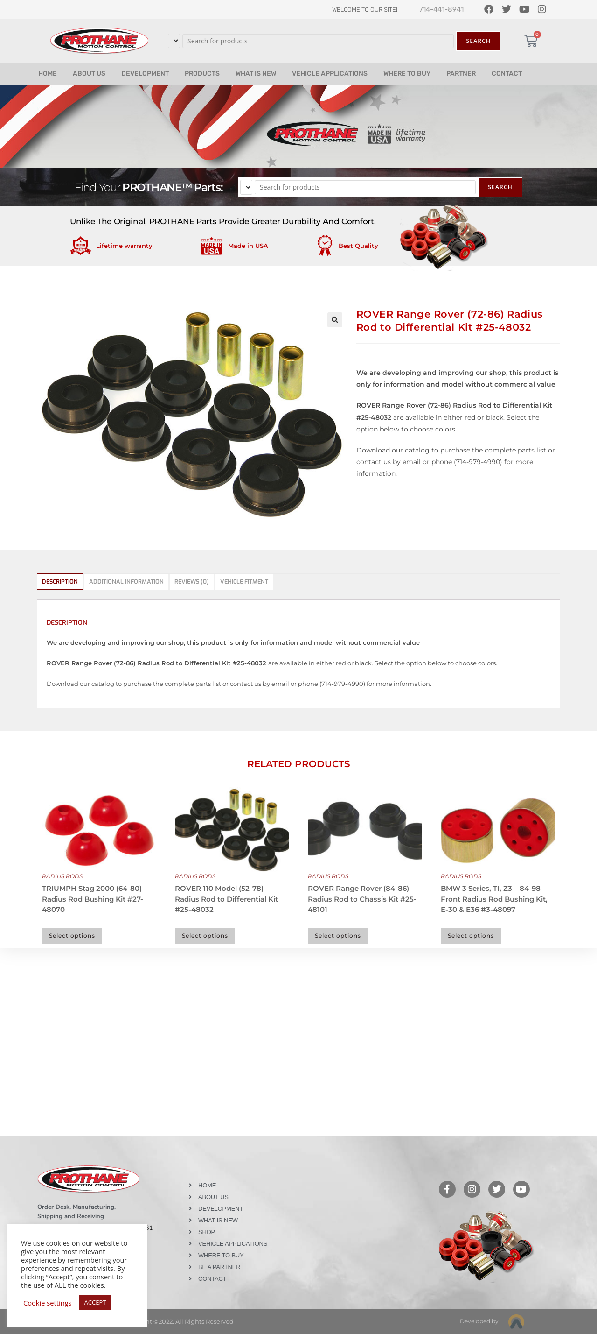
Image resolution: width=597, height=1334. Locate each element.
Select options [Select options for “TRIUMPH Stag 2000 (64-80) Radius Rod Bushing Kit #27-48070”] (72, 935)
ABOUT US (89, 74)
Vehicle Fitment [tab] (244, 582)
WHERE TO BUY (406, 74)
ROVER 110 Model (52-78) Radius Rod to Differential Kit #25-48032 (226, 899)
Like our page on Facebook (322, 1163)
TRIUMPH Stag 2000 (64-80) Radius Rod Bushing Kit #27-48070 (92, 899)
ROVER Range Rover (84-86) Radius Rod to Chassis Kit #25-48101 (362, 899)
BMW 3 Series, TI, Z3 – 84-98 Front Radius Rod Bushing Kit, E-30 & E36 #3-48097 (494, 899)
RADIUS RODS (62, 876)
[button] (334, 319)
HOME (47, 74)
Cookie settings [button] (47, 1303)
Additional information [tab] (126, 582)
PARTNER (461, 74)
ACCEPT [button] (95, 1302)
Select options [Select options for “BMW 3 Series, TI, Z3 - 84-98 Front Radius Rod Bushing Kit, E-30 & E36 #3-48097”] (471, 935)
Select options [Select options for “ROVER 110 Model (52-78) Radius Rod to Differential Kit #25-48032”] (205, 935)
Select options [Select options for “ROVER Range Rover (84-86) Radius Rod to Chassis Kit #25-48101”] (338, 935)
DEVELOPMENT (145, 74)
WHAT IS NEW (256, 74)
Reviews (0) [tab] (191, 582)
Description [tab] (60, 582)
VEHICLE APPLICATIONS (330, 74)
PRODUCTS (202, 74)
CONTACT (507, 74)
